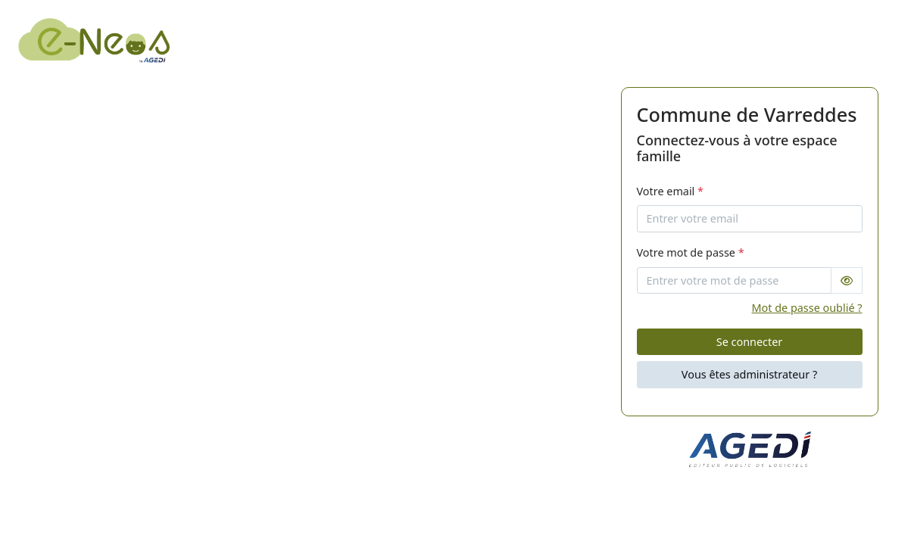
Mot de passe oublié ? (807, 308)
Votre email (670, 191)
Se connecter (749, 342)
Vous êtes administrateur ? (749, 374)
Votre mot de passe (690, 252)
